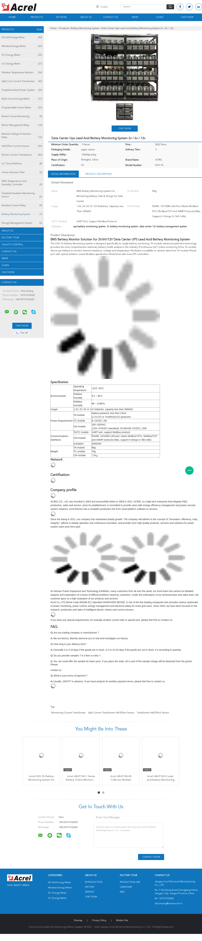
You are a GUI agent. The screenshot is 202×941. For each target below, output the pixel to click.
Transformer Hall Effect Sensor (153, 713)
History (89, 887)
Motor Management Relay (22, 125)
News (135, 17)
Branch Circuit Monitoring (22, 116)
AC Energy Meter (22, 63)
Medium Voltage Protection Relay (22, 136)
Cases (159, 17)
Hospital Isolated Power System (22, 90)
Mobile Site (122, 920)
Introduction (93, 882)
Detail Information (63, 174)
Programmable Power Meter (22, 107)
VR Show (61, 17)
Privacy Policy (99, 920)
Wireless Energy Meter (22, 46)
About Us (86, 17)
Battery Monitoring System (22, 214)
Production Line (130, 882)
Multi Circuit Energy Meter (22, 99)
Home (12, 17)
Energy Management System (22, 223)
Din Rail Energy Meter (22, 37)
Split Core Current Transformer (22, 81)
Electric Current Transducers (22, 155)
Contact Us (110, 17)
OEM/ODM (126, 887)
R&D (122, 892)
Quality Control (12, 244)
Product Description (99, 174)
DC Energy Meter (22, 55)
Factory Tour (10, 238)
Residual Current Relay (22, 205)
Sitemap (78, 920)
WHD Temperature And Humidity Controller (22, 183)
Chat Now (187, 17)
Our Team (91, 897)
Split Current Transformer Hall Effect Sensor (111, 713)
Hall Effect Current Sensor (22, 146)
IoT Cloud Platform (22, 163)
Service (89, 892)
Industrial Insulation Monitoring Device (22, 195)
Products (37, 17)
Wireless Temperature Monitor (22, 72)
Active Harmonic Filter (22, 172)
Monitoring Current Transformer (68, 713)
